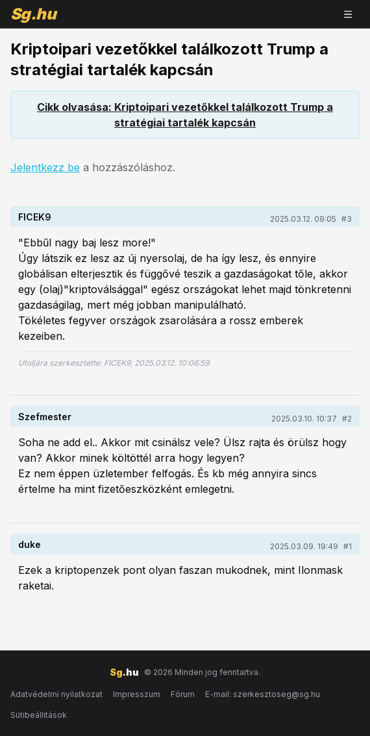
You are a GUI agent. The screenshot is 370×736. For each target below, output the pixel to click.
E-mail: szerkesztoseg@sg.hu (262, 694)
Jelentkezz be (45, 167)
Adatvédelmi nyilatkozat (56, 694)
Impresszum (136, 694)
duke (29, 544)
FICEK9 (34, 216)
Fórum (183, 694)
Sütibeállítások (38, 715)
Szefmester (44, 416)
